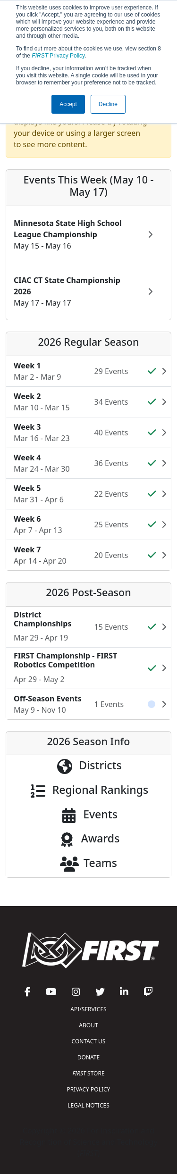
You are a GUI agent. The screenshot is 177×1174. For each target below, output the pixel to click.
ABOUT (88, 1025)
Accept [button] (68, 104)
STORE (88, 1073)
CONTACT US (89, 1041)
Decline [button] (108, 104)
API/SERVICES (88, 1009)
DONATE (88, 1057)
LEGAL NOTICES (88, 1105)
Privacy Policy (58, 55)
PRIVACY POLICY (88, 1089)
